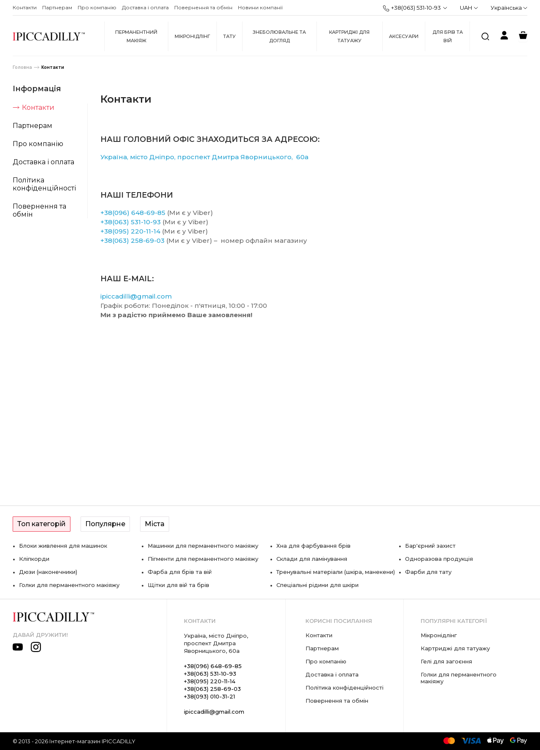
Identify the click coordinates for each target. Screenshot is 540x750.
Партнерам (57, 7)
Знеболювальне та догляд (279, 36)
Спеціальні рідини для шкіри (317, 585)
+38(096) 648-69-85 (132, 213)
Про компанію (97, 7)
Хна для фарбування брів (313, 545)
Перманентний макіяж (136, 36)
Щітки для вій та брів (178, 585)
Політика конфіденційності (44, 184)
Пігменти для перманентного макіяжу (203, 558)
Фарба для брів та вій (180, 571)
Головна (22, 67)
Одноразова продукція (439, 558)
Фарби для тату (428, 571)
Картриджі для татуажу (349, 36)
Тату (229, 36)
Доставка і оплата (145, 7)
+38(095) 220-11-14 (130, 231)
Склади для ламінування (311, 558)
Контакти (25, 7)
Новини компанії (260, 7)
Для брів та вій (447, 36)
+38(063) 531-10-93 (412, 8)
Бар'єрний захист (430, 545)
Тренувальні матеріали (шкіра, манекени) (335, 571)
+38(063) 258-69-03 (132, 240)
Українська (509, 7)
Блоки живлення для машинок (63, 545)
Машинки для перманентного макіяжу (203, 545)
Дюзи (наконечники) (48, 571)
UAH (469, 7)
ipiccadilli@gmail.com (136, 296)
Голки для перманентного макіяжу (69, 585)
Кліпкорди (34, 558)
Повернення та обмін (203, 7)
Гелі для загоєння (446, 661)
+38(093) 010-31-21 (209, 696)
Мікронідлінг (192, 36)
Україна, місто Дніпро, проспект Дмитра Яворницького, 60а (204, 157)
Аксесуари (403, 36)
